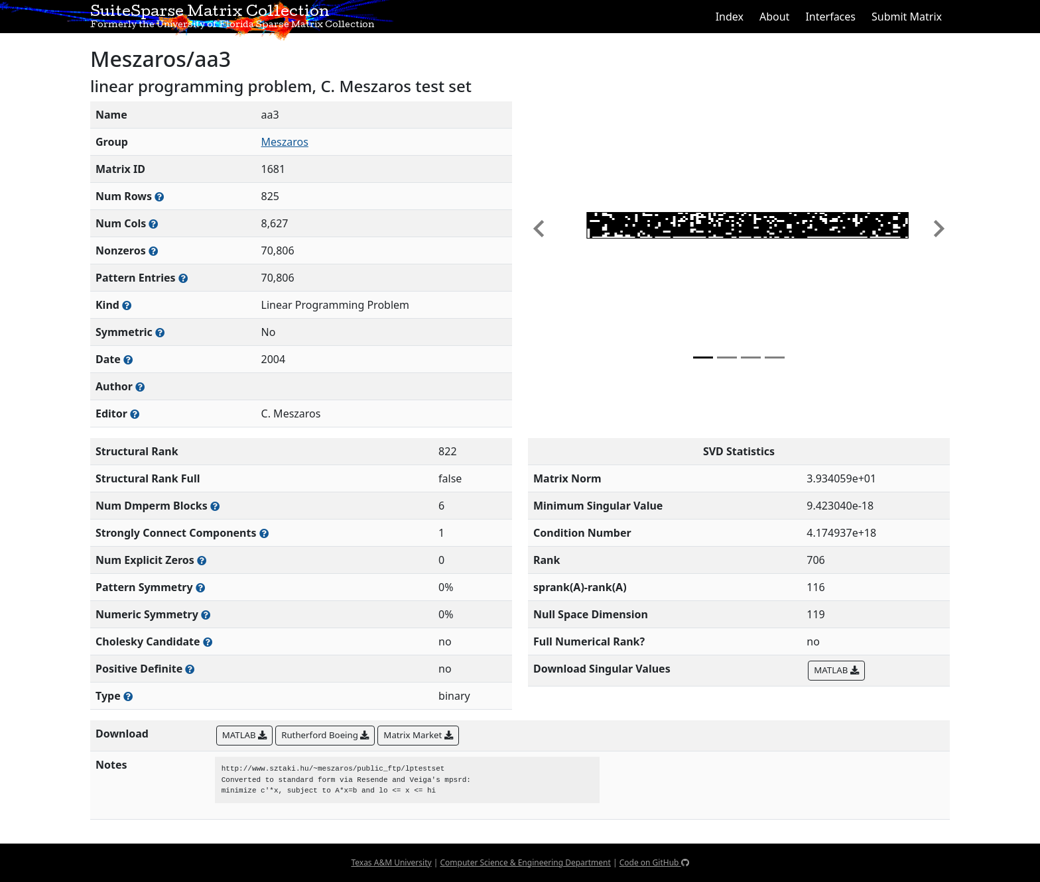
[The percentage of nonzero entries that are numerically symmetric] (205, 614)
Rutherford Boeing (325, 735)
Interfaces (830, 16)
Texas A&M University (391, 862)
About (774, 16)
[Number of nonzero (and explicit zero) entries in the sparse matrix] (183, 278)
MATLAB (836, 670)
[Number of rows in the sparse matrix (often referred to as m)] (159, 196)
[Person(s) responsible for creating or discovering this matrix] (140, 386)
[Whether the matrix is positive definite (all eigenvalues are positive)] (189, 669)
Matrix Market (417, 735)
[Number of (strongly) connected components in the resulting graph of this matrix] (264, 533)
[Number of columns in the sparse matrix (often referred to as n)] (153, 223)
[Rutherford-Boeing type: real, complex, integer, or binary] (128, 696)
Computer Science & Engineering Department (525, 862)
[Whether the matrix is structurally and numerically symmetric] (159, 332)
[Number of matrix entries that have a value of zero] (201, 560)
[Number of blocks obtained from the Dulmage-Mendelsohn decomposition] (215, 506)
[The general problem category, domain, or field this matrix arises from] (126, 305)
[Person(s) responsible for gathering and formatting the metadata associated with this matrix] (134, 414)
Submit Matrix (907, 16)
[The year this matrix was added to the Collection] (128, 359)
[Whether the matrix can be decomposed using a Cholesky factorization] (207, 641)
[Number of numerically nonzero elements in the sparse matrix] (153, 251)
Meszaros (284, 142)
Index (730, 16)
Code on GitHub (654, 862)
